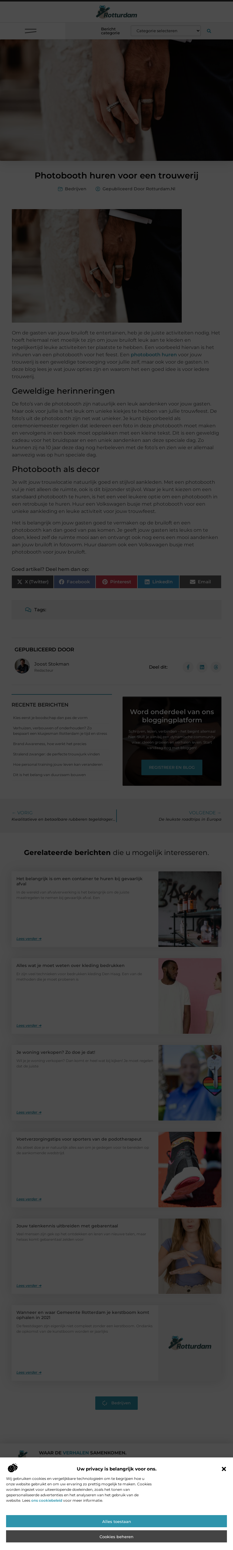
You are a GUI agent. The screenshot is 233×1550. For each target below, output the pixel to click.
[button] (224, 1509)
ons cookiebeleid (46, 1540)
